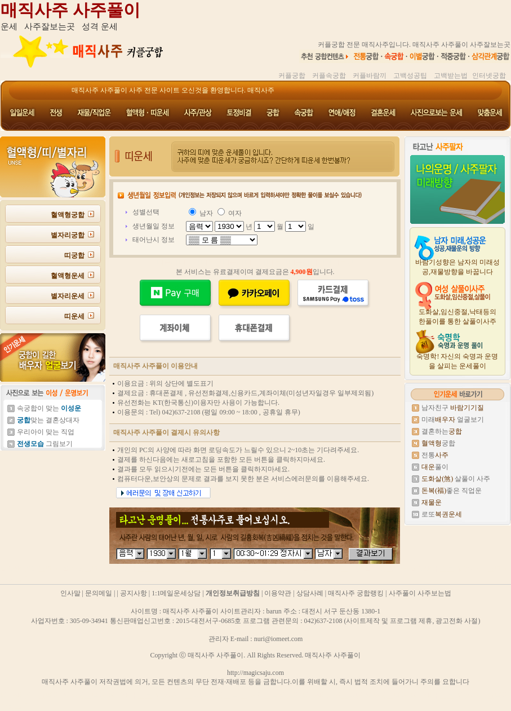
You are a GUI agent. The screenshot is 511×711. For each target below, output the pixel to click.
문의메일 (98, 593)
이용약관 (277, 593)
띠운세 (74, 316)
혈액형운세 (68, 276)
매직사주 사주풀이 (70, 10)
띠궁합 (74, 255)
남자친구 (452, 408)
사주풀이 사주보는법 (420, 593)
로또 (441, 514)
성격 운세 (100, 26)
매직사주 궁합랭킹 (356, 593)
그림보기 (45, 444)
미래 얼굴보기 (452, 419)
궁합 (438, 443)
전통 (434, 455)
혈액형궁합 (68, 215)
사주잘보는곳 (49, 26)
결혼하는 (441, 431)
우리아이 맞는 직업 (45, 432)
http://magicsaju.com (255, 673)
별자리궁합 (68, 235)
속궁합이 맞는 (49, 408)
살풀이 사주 (455, 479)
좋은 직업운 (451, 490)
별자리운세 (68, 296)
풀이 (434, 467)
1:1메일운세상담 (176, 593)
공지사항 (133, 593)
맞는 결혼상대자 (48, 420)
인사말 (70, 593)
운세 (9, 26)
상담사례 (309, 593)
